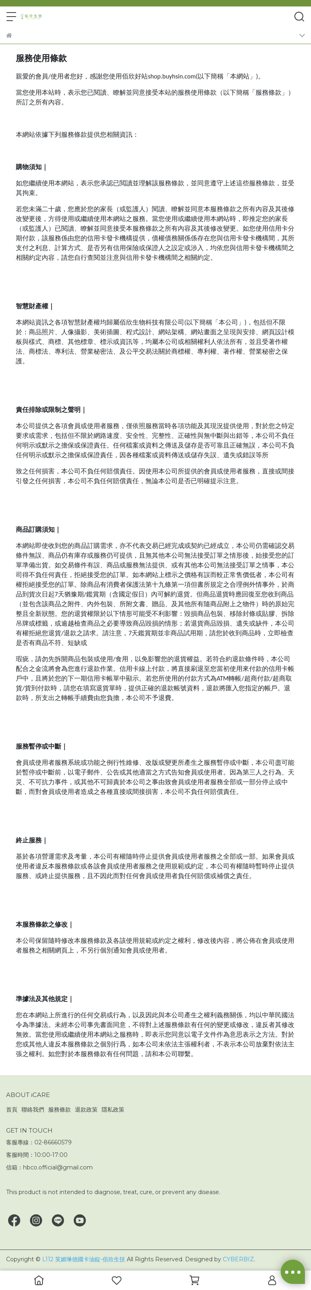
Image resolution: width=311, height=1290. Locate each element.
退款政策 (86, 1109)
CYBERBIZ (238, 1259)
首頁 (11, 1109)
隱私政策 (113, 1109)
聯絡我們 (32, 1109)
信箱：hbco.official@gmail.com (49, 1167)
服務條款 (59, 1109)
